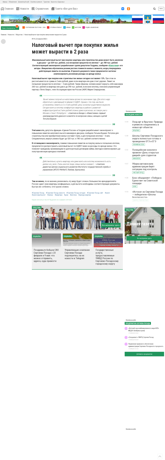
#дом (66, 195)
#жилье (50, 195)
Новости (22, 8)
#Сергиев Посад (38, 193)
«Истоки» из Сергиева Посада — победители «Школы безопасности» (147, 194)
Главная (7, 8)
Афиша (5, 2)
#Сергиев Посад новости (55, 193)
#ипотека (73, 195)
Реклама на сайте (131, 111)
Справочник (40, 8)
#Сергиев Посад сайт (95, 193)
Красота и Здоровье (57, 2)
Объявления (13, 2)
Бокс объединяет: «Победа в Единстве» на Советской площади (146, 180)
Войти (161, 8)
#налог (107, 193)
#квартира (58, 195)
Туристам (46, 2)
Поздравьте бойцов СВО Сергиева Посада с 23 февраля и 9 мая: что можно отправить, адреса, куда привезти (46, 255)
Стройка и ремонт (36, 2)
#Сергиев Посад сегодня (75, 193)
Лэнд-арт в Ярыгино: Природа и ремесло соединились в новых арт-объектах (147, 124)
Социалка (45, 215)
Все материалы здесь (111, 225)
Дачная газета (140, 224)
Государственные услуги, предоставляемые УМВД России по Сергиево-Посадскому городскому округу (107, 257)
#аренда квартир (84, 195)
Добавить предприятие (144, 354)
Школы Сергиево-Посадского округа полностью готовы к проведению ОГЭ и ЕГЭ (147, 138)
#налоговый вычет (39, 195)
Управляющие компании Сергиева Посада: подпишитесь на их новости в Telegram (77, 254)
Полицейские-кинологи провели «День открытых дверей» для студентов (145, 152)
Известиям (113, 65)
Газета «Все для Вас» (65, 8)
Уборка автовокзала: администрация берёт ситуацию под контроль (144, 166)
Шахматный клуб (23, 2)
